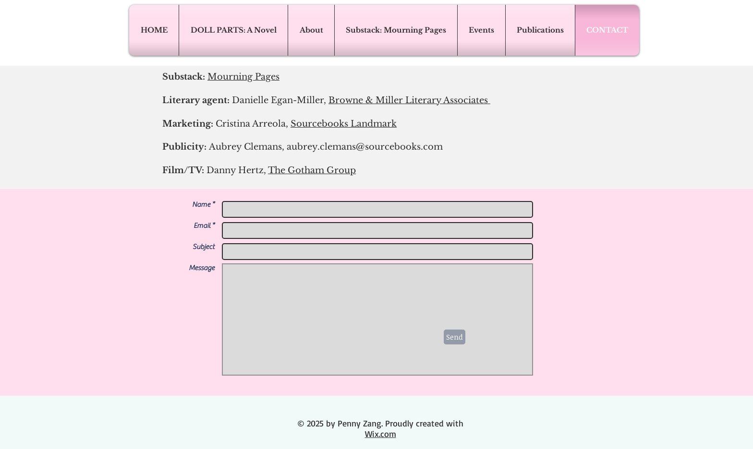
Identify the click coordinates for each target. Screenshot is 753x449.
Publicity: (302, 147)
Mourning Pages (243, 76)
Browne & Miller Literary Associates (409, 100)
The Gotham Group (312, 170)
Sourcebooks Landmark (344, 123)
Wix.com (380, 433)
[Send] (454, 337)
